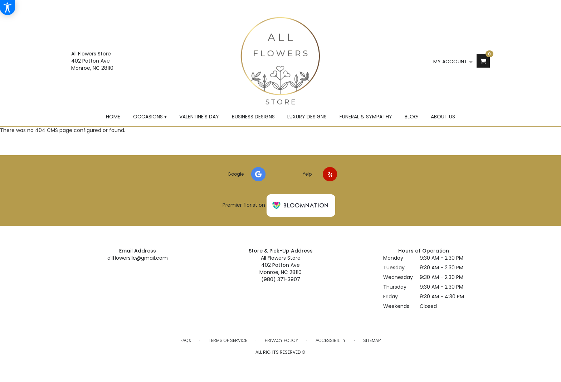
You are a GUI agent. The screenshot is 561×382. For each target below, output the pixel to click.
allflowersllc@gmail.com (137, 257)
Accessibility (331, 340)
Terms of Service (228, 340)
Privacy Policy (281, 340)
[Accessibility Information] (7, 7)
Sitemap (372, 340)
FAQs (185, 340)
